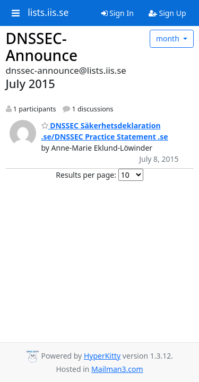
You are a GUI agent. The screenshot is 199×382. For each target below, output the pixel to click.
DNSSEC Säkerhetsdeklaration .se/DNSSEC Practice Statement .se (104, 131)
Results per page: (86, 175)
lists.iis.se (48, 12)
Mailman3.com (117, 369)
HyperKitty (102, 356)
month (168, 38)
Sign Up (167, 13)
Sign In (117, 13)
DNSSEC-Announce (42, 46)
